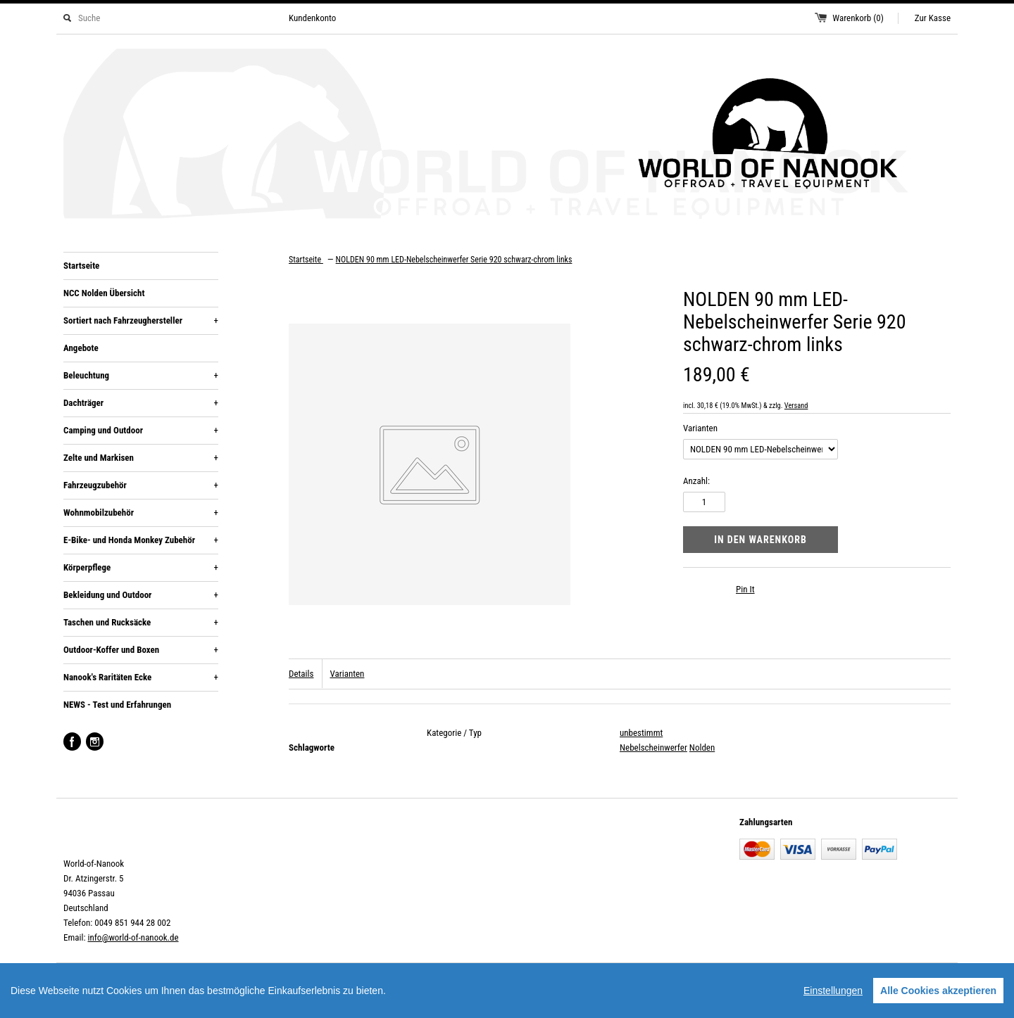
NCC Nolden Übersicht (103, 293)
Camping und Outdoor (140, 430)
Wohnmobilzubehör (140, 513)
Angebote (81, 348)
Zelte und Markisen (140, 458)
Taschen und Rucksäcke (140, 622)
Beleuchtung (140, 375)
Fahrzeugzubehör (140, 485)
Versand (796, 405)
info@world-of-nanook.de (132, 937)
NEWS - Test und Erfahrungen (117, 704)
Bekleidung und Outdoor (140, 595)
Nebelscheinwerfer (653, 747)
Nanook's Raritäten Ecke (140, 677)
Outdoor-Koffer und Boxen (140, 650)
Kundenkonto (312, 18)
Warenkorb (858, 18)
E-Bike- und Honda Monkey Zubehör (140, 540)
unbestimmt (641, 732)
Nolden (702, 747)
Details (301, 673)
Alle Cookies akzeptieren (938, 990)
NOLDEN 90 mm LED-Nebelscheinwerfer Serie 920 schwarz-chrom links (454, 260)
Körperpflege (140, 567)
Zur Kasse (933, 18)
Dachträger (140, 403)
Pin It (745, 589)
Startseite (81, 265)
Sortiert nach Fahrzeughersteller (140, 320)
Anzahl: (696, 481)
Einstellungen (833, 990)
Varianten (700, 428)
